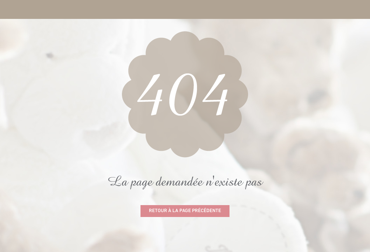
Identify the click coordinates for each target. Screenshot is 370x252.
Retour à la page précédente (185, 211)
